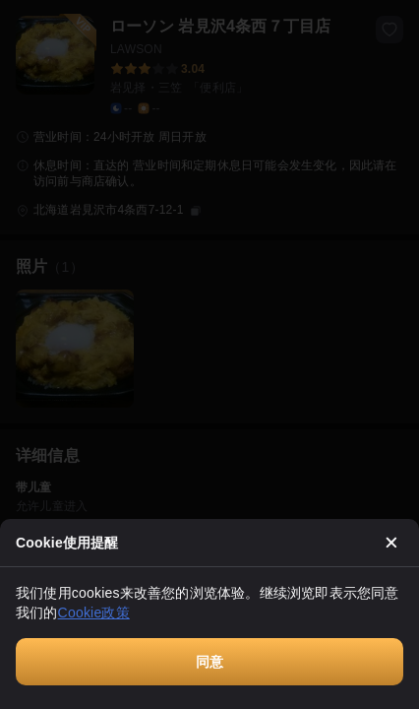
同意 (209, 662)
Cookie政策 (94, 612)
